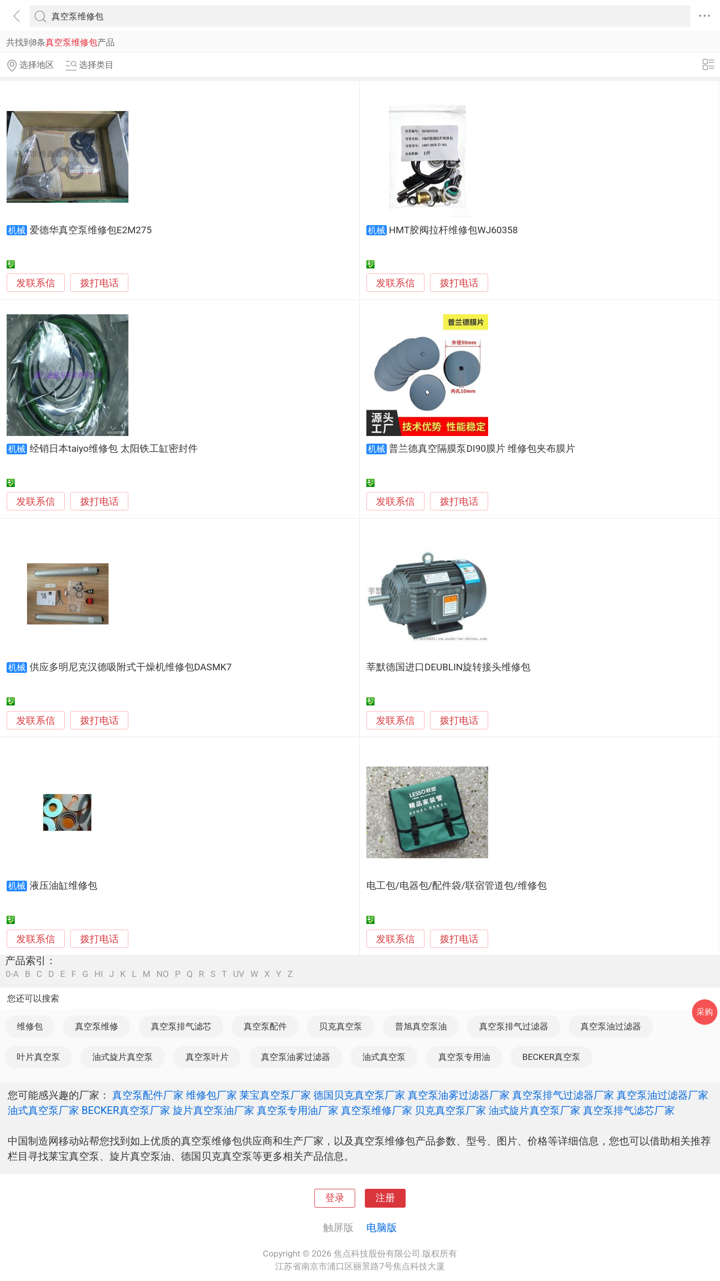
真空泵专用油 (464, 1057)
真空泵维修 (96, 1026)
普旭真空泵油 (421, 1026)
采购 (705, 1012)
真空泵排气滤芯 (181, 1026)
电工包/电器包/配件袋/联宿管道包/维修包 (456, 885)
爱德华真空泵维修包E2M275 (91, 230)
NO (162, 974)
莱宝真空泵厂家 (275, 1095)
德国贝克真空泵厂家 (359, 1095)
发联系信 (35, 283)
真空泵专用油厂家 (297, 1110)
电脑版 (381, 1227)
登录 (334, 1198)
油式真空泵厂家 (43, 1110)
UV (238, 974)
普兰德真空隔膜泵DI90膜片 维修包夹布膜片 (482, 448)
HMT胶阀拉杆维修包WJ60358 (453, 230)
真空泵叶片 (207, 1057)
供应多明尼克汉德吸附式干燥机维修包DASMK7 (131, 667)
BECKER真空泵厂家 (126, 1110)
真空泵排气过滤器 (513, 1026)
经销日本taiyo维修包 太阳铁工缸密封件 (114, 448)
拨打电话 (99, 283)
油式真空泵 (384, 1057)
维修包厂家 (211, 1095)
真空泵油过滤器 (610, 1026)
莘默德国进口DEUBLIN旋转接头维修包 (448, 667)
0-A (12, 974)
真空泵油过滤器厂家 (662, 1095)
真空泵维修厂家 (376, 1110)
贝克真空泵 (340, 1026)
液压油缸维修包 (63, 885)
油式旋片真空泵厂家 (534, 1110)
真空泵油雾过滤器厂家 (459, 1095)
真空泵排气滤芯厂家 (629, 1110)
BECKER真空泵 (551, 1057)
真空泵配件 (265, 1026)
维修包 (30, 1026)
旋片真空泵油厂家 (213, 1110)
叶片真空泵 (38, 1057)
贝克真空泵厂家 (450, 1110)
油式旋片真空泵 (122, 1057)
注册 (385, 1198)
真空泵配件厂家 (147, 1095)
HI (98, 974)
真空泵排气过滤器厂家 (563, 1095)
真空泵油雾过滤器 (295, 1057)
